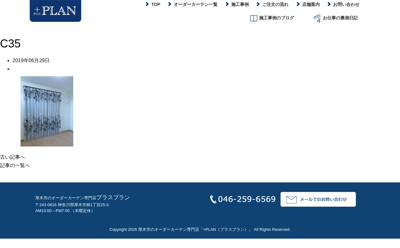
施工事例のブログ (271, 18)
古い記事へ (12, 157)
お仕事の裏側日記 (335, 18)
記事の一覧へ (15, 165)
